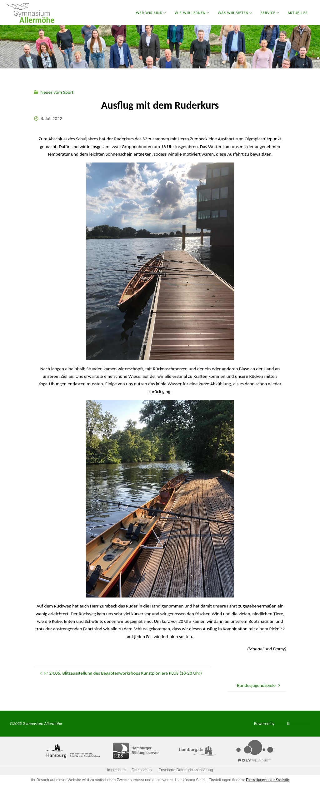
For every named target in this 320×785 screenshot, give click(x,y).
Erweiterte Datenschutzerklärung (185, 770)
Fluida (280, 723)
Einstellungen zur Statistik (267, 780)
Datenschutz (142, 770)
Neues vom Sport (56, 92)
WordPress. (300, 723)
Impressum (116, 770)
